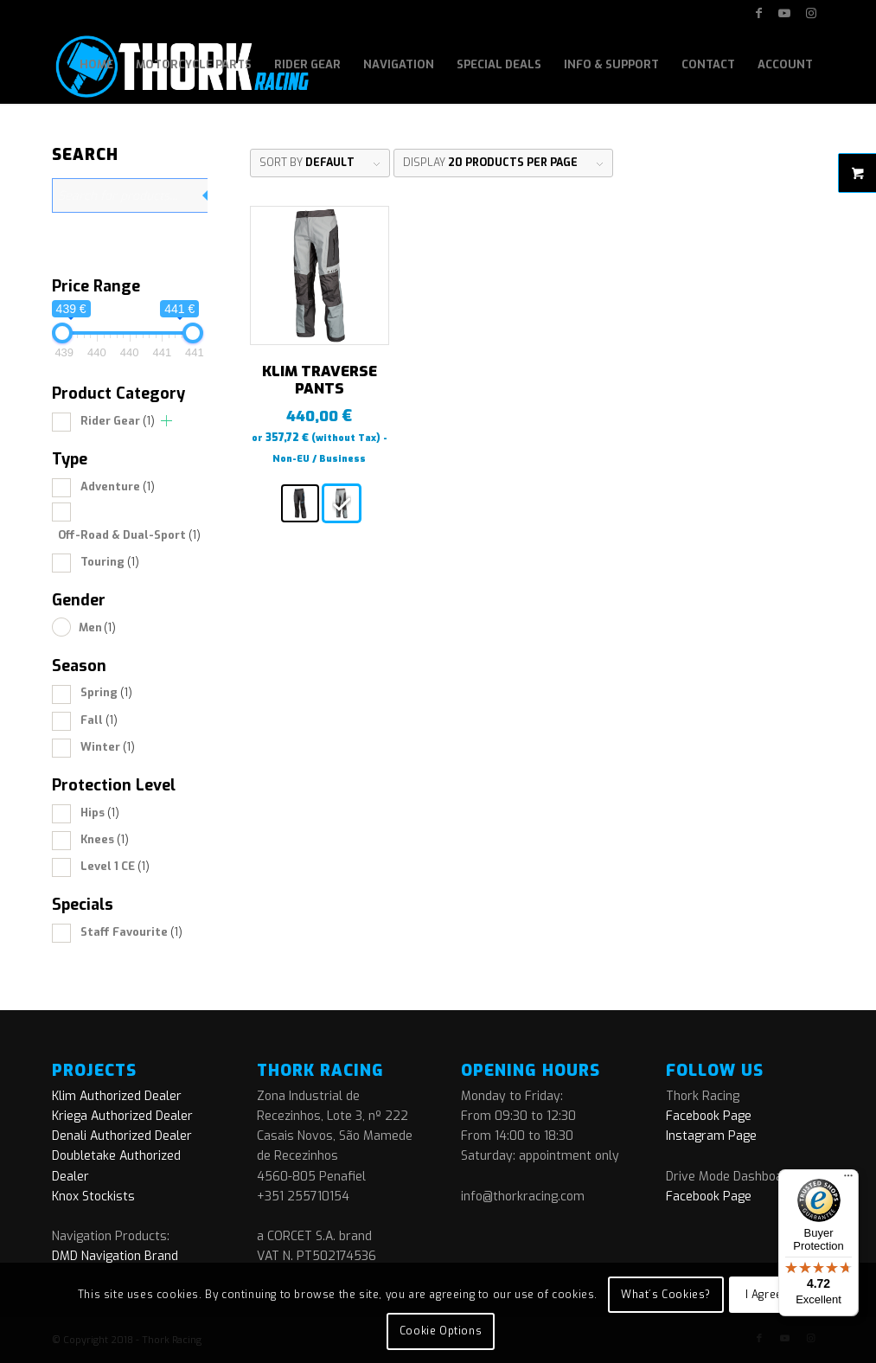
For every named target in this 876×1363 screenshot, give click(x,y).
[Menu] (848, 1179)
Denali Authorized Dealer (122, 1136)
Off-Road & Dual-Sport (129, 535)
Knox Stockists (93, 1196)
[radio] (300, 503)
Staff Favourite (131, 932)
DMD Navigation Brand (115, 1256)
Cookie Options (441, 1331)
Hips (99, 812)
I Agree (764, 1295)
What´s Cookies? (666, 1295)
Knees (104, 839)
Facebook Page (708, 1116)
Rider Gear (117, 420)
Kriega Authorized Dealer (122, 1116)
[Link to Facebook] (758, 13)
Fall (99, 720)
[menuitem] (96, 65)
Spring (106, 692)
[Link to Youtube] (784, 13)
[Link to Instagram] (811, 13)
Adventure (117, 486)
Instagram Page (711, 1136)
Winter (107, 746)
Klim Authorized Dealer (117, 1096)
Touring (109, 561)
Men (97, 627)
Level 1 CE (115, 866)
